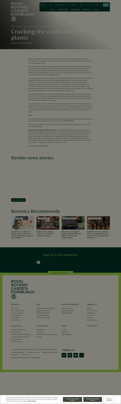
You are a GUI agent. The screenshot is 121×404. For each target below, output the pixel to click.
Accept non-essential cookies (72, 399)
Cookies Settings (109, 399)
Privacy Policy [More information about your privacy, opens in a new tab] (31, 401)
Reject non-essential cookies (92, 399)
